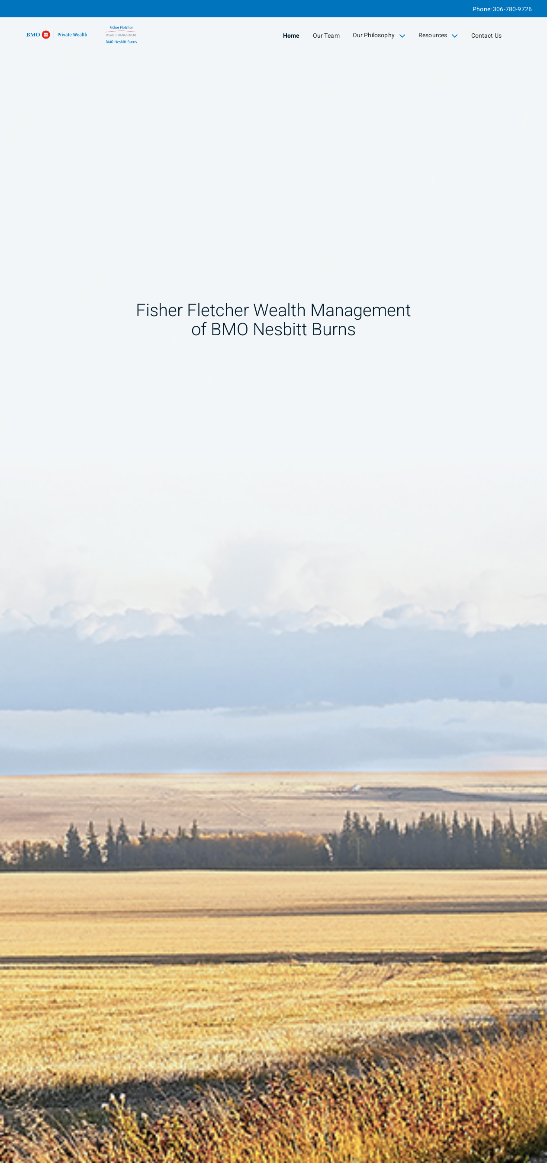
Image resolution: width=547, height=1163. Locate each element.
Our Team (326, 35)
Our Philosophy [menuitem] (379, 35)
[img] (273, 581)
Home (291, 35)
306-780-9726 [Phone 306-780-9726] (512, 9)
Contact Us (486, 35)
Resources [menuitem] (438, 35)
